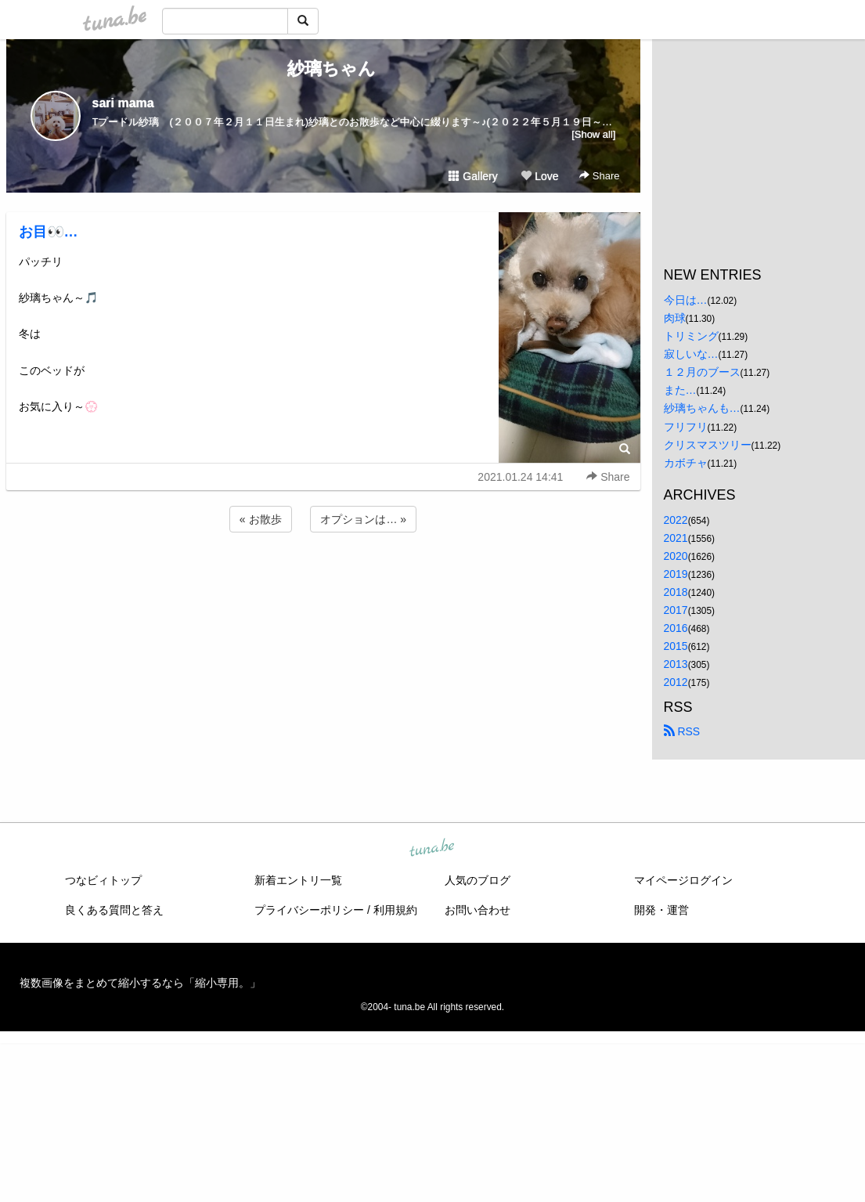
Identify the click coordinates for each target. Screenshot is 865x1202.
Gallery (473, 176)
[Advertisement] (323, 578)
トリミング (691, 336)
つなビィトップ (103, 880)
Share (599, 176)
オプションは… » (363, 519)
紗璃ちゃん (323, 68)
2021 (676, 538)
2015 (676, 646)
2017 (676, 610)
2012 (676, 682)
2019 (676, 574)
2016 (676, 628)
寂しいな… (691, 354)
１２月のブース (702, 372)
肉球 (675, 318)
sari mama (123, 103)
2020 (676, 556)
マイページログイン (683, 880)
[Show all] (593, 134)
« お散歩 (261, 519)
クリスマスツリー (707, 445)
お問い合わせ (477, 910)
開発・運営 (661, 910)
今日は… (686, 300)
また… (680, 390)
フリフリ (686, 427)
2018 (676, 592)
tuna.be (432, 848)
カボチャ (686, 463)
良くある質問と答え (114, 910)
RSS (682, 731)
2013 (676, 664)
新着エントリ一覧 (298, 880)
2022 (676, 520)
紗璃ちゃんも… (702, 408)
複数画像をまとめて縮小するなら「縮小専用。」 (140, 982)
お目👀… (48, 232)
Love (539, 176)
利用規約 (395, 910)
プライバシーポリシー (309, 910)
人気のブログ (477, 880)
